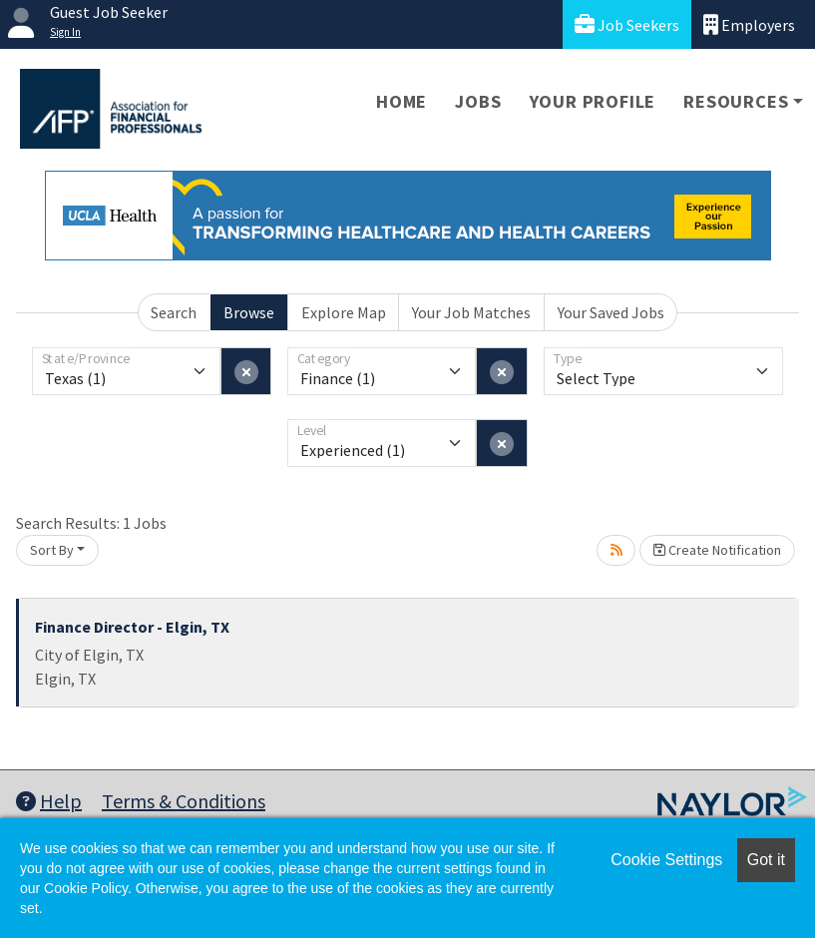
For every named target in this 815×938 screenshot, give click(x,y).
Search (174, 312)
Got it (766, 859)
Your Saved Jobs (611, 312)
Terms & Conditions (183, 800)
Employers (749, 24)
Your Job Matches (471, 312)
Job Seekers (627, 24)
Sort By (52, 550)
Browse (248, 312)
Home (401, 101)
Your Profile (593, 101)
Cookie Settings (666, 859)
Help (49, 800)
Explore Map (343, 312)
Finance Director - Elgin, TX (132, 627)
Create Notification (717, 550)
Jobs (478, 101)
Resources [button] (735, 101)
